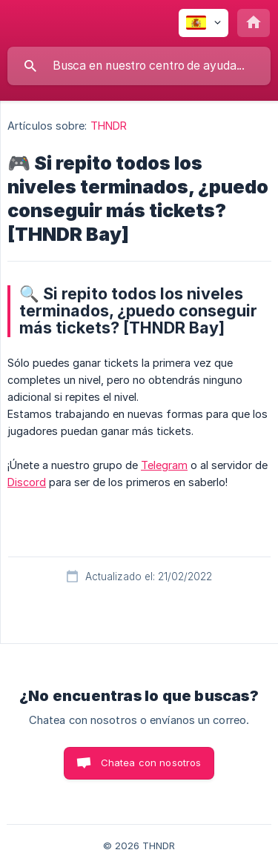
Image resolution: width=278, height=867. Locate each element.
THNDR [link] (109, 125)
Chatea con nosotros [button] (151, 762)
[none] (203, 23)
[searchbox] (139, 66)
